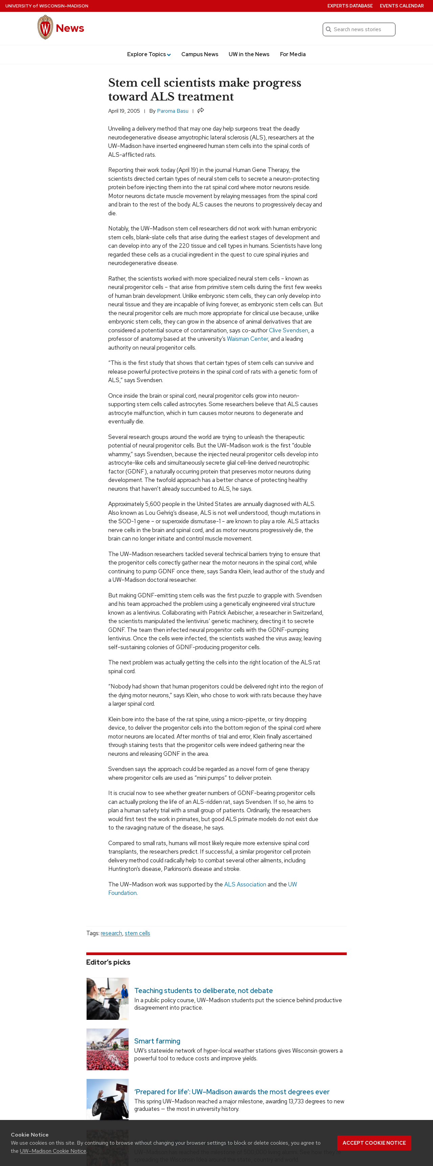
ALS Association (245, 884)
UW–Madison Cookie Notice (53, 1150)
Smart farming (157, 1041)
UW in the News (249, 54)
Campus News (200, 54)
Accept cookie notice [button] (374, 1143)
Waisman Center (247, 339)
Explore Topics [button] (149, 54)
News (70, 28)
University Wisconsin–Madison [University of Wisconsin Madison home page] (46, 6)
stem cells (137, 933)
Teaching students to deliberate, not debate (203, 990)
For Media (293, 54)
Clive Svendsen (288, 330)
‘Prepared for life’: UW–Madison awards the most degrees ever (232, 1091)
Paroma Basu (172, 110)
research (111, 933)
